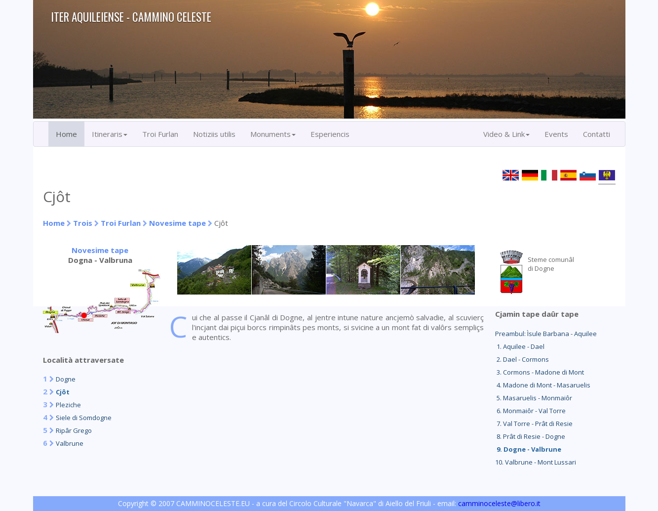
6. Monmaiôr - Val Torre (530, 410)
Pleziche (68, 404)
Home (66, 134)
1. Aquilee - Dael (519, 346)
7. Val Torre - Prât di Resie (534, 423)
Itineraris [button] (109, 134)
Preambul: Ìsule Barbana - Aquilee (546, 333)
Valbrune (69, 443)
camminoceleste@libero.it (499, 503)
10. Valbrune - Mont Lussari (535, 462)
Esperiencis (329, 134)
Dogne (66, 379)
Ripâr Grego (74, 430)
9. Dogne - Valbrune (528, 449)
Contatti (596, 134)
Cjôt (63, 391)
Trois (82, 223)
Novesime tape (177, 223)
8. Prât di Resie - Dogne (530, 436)
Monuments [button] (273, 134)
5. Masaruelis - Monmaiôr (533, 397)
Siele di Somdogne (84, 417)
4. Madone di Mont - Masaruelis (542, 385)
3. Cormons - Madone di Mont (539, 372)
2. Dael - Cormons (522, 359)
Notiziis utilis (214, 134)
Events (556, 134)
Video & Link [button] (506, 134)
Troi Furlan (160, 134)
